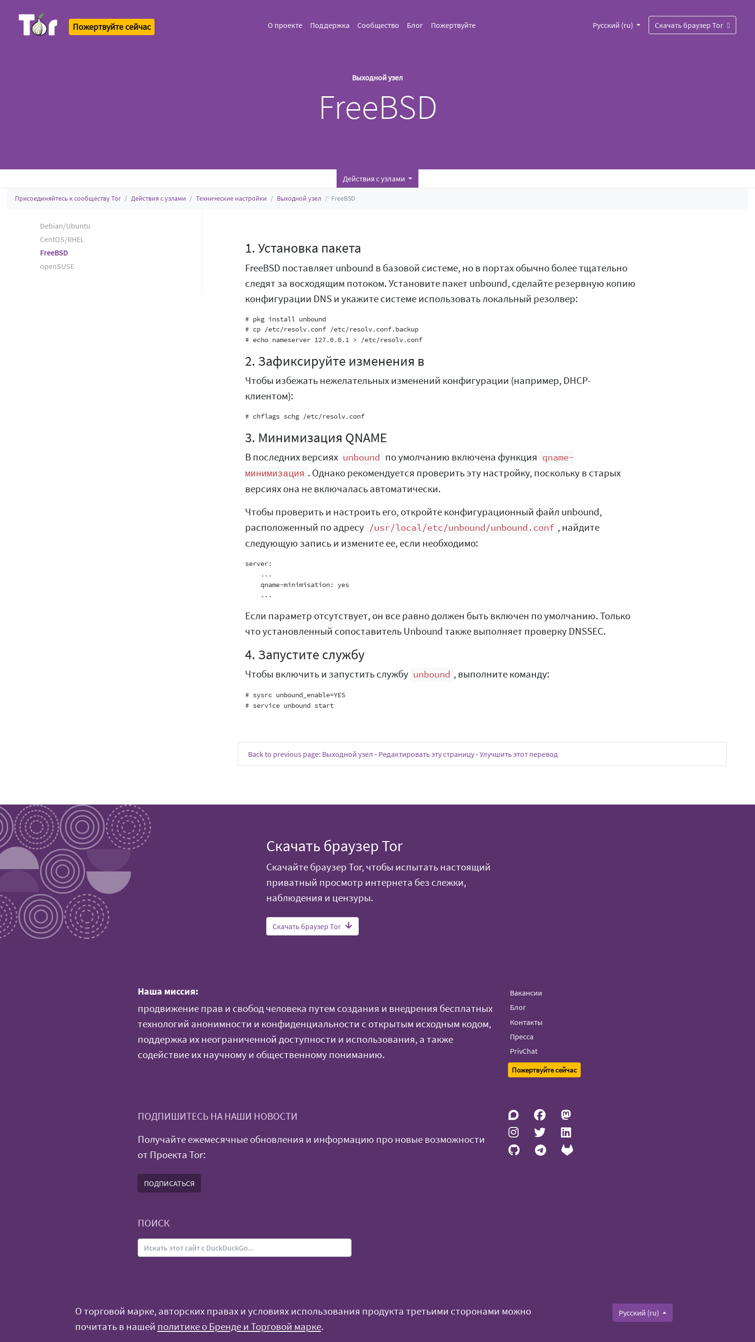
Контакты (526, 1022)
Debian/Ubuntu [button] (65, 225)
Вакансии (526, 992)
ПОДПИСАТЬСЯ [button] (169, 1183)
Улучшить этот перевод (519, 754)
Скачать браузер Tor (692, 25)
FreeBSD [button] (54, 252)
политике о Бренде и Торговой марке (239, 1326)
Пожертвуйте (453, 25)
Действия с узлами (158, 198)
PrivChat (523, 1051)
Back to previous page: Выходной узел (310, 754)
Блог (415, 25)
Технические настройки (231, 198)
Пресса (522, 1036)
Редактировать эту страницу (426, 754)
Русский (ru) (614, 25)
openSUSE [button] (57, 266)
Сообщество (378, 25)
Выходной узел (299, 198)
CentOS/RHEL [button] (62, 239)
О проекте (285, 25)
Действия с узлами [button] (374, 178)
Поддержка (330, 25)
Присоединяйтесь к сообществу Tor (68, 198)
